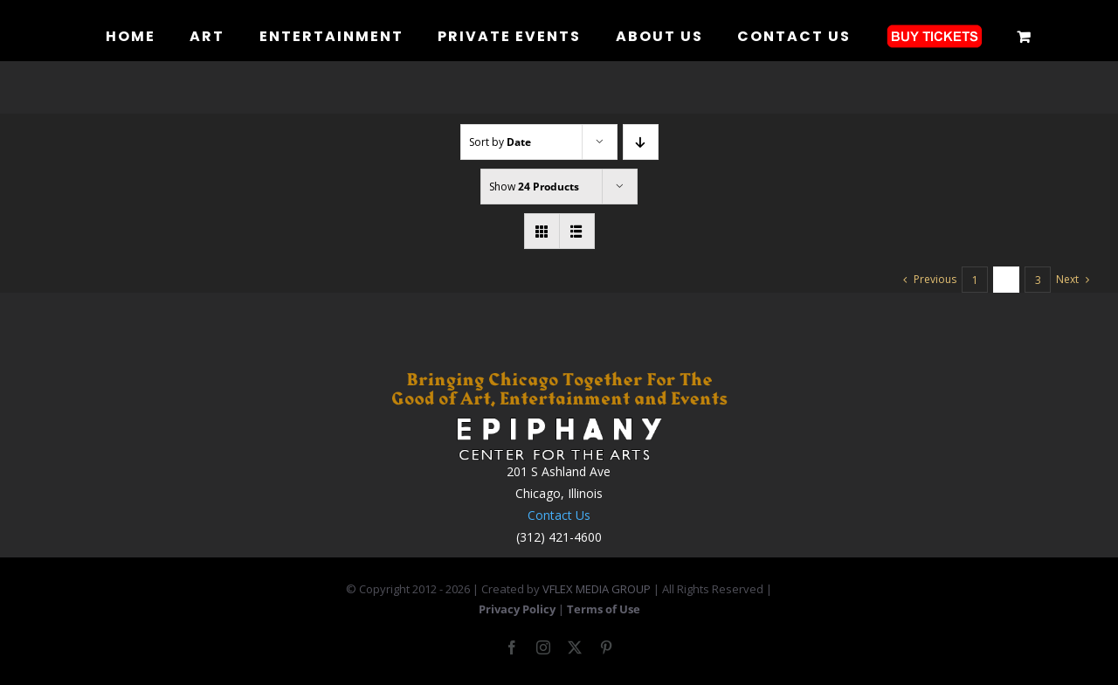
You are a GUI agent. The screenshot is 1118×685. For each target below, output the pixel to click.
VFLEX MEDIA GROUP (596, 589)
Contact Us (559, 515)
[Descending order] (641, 142)
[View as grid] (542, 231)
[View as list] (577, 231)
